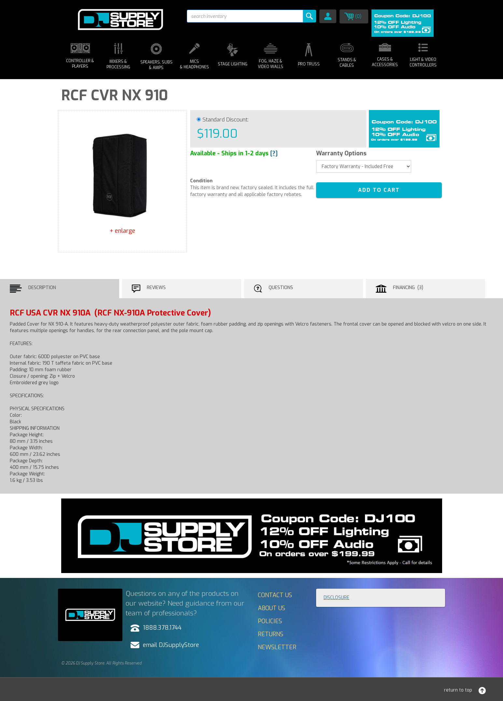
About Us (271, 608)
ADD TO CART (379, 190)
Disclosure (336, 598)
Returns (270, 634)
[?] (274, 153)
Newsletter (277, 647)
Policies (270, 621)
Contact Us (275, 595)
